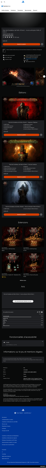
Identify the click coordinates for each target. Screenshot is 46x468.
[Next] (44, 76)
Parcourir (35, 10)
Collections (13, 10)
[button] (31, 58)
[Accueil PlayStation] (23, 2)
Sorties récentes (5, 10)
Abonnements (28, 10)
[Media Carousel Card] (18, 76)
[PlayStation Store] (6, 6)
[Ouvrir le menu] (1, 2)
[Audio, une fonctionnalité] (23, 343)
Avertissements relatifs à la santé (9, 395)
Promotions (20, 10)
